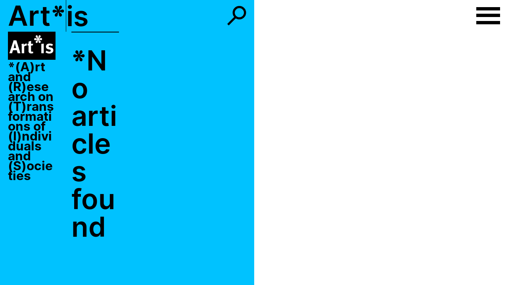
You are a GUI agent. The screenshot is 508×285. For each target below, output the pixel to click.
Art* (37, 16)
